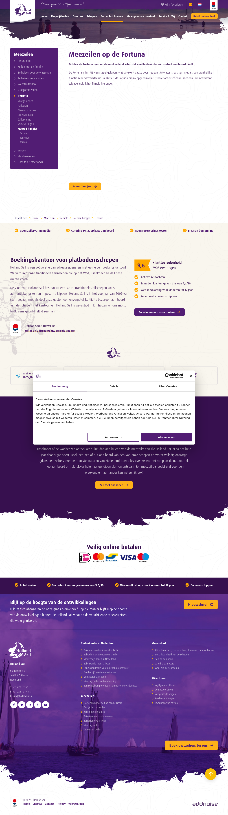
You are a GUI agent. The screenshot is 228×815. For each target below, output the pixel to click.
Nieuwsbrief (200, 604)
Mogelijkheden (60, 16)
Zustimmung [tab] (60, 386)
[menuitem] (44, 16)
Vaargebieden (25, 101)
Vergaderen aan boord (95, 676)
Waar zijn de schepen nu (167, 667)
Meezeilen (23, 54)
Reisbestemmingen (164, 698)
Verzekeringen (26, 124)
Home (44, 16)
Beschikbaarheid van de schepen (172, 654)
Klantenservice (26, 156)
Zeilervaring (24, 119)
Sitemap (37, 804)
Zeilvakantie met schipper (97, 663)
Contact (182, 16)
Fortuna (23, 133)
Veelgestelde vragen (165, 694)
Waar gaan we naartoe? (141, 16)
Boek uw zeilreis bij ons (191, 745)
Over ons (78, 16)
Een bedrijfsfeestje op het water (100, 672)
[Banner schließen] (191, 376)
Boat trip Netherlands (30, 162)
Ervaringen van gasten (166, 702)
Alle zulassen (166, 437)
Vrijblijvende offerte (165, 685)
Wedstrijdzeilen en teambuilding (100, 681)
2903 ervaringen (164, 268)
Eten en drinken (27, 110)
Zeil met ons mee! (114, 485)
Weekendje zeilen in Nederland (100, 658)
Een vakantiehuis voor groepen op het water (106, 667)
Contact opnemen (164, 689)
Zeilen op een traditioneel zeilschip (101, 650)
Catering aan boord (164, 663)
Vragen (22, 150)
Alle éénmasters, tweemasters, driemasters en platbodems (185, 650)
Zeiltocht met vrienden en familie (100, 654)
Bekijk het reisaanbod (95, 707)
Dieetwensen (25, 115)
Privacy (61, 804)
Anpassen (113, 437)
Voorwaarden (76, 804)
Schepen (92, 16)
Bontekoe (24, 137)
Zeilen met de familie (30, 66)
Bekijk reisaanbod (204, 16)
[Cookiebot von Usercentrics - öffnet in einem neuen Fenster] (167, 376)
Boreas (23, 141)
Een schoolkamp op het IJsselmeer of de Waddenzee (110, 685)
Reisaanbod (24, 61)
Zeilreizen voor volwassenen (34, 72)
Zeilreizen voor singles (31, 78)
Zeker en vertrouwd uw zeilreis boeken (50, 331)
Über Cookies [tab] (168, 386)
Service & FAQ (167, 16)
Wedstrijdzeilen (27, 84)
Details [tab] (114, 386)
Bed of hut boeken (112, 16)
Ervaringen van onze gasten (159, 312)
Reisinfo (23, 96)
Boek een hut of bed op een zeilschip (103, 702)
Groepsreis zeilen (28, 90)
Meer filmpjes (85, 186)
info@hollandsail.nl (22, 696)
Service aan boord (164, 658)
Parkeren (23, 105)
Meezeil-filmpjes (28, 128)
